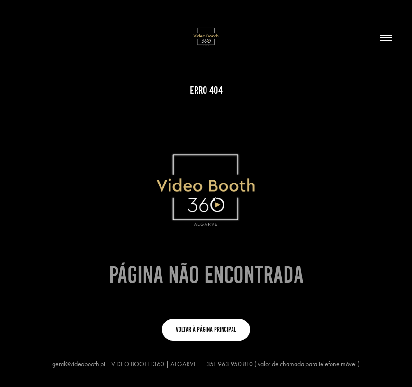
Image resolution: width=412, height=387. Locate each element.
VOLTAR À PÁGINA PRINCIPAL (206, 329)
